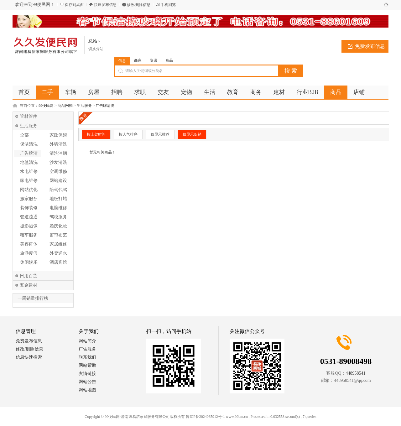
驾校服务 (58, 217)
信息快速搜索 (29, 357)
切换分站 (95, 49)
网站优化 (29, 189)
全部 (24, 135)
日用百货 (28, 275)
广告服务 (87, 349)
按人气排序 (128, 134)
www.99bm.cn (237, 416)
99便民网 (46, 105)
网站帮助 (87, 365)
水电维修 (29, 171)
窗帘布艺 (58, 235)
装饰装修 (29, 207)
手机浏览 (168, 5)
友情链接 (87, 373)
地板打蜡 (58, 198)
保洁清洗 (29, 144)
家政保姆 (58, 135)
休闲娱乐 (29, 262)
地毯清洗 (29, 162)
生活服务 (84, 105)
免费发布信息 (370, 46)
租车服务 (29, 235)
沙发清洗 (58, 162)
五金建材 (28, 285)
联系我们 (87, 357)
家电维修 (29, 180)
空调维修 (58, 171)
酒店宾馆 (58, 262)
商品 (169, 60)
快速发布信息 (105, 5)
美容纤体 (29, 244)
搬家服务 (29, 198)
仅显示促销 (192, 134)
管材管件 (28, 116)
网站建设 (58, 180)
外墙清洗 (58, 144)
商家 (138, 60)
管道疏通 (29, 217)
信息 (122, 61)
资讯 (153, 60)
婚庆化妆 (58, 226)
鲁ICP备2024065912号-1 (205, 416)
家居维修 (58, 244)
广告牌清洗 (105, 105)
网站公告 (87, 381)
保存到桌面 (74, 5)
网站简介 (87, 341)
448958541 (356, 373)
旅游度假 (29, 253)
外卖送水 (58, 253)
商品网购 (65, 105)
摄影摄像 (29, 226)
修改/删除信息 (138, 5)
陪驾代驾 (58, 189)
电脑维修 (58, 207)
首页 (24, 92)
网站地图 (87, 389)
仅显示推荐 (160, 134)
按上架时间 (96, 134)
